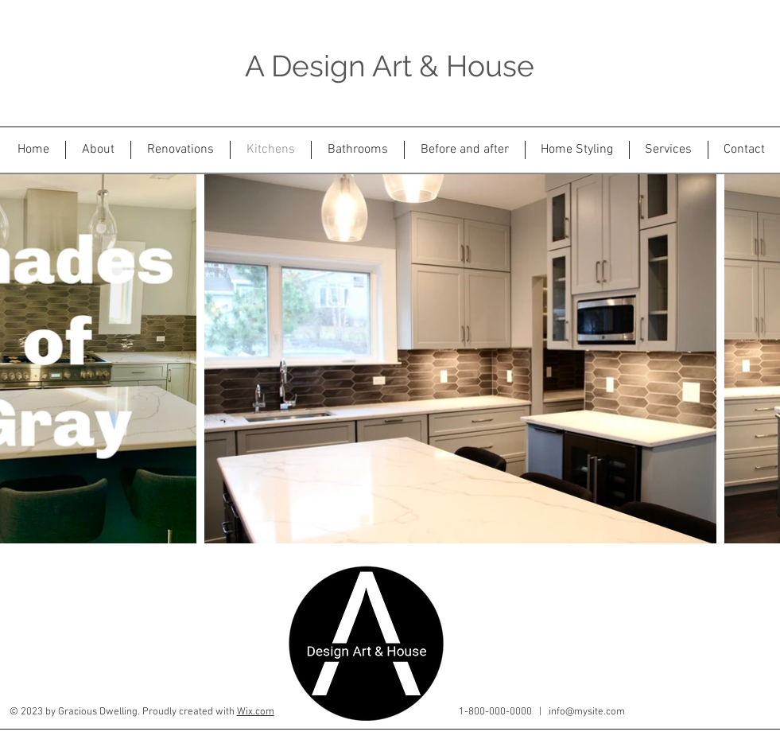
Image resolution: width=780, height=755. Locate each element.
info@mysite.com (587, 712)
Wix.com (255, 712)
